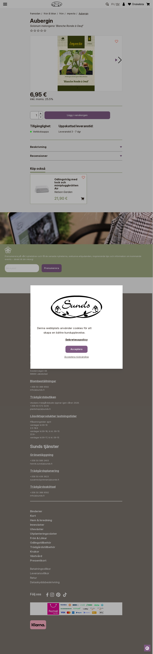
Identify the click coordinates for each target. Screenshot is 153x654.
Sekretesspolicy (76, 339)
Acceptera (76, 349)
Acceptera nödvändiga (76, 356)
